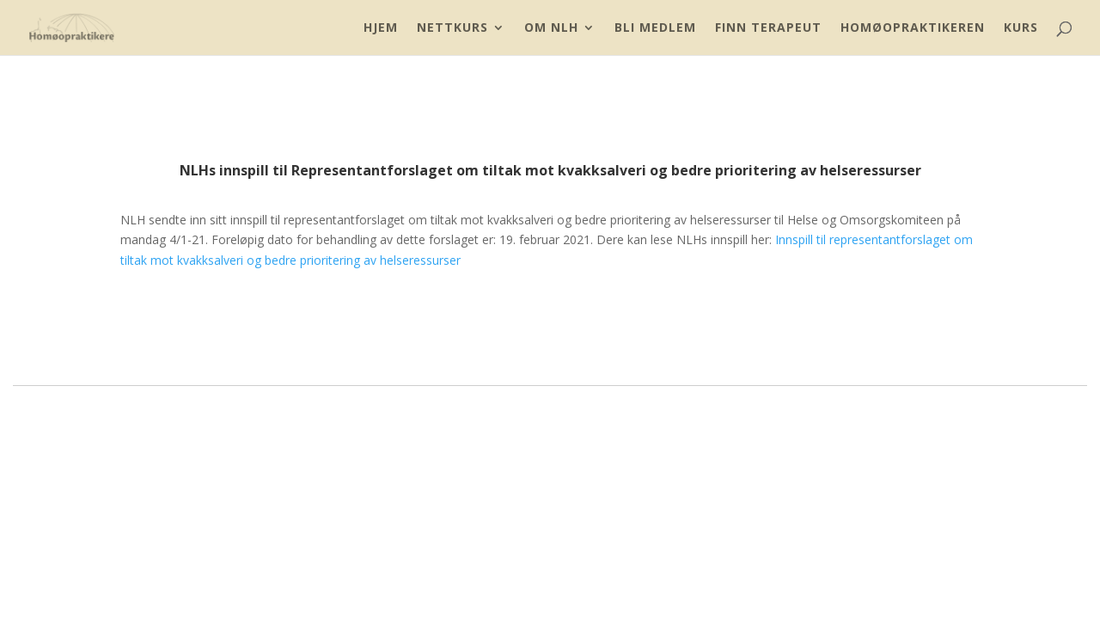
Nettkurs (452, 28)
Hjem (381, 28)
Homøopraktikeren (912, 28)
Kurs (1021, 28)
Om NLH (551, 28)
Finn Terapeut (768, 28)
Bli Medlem (655, 28)
